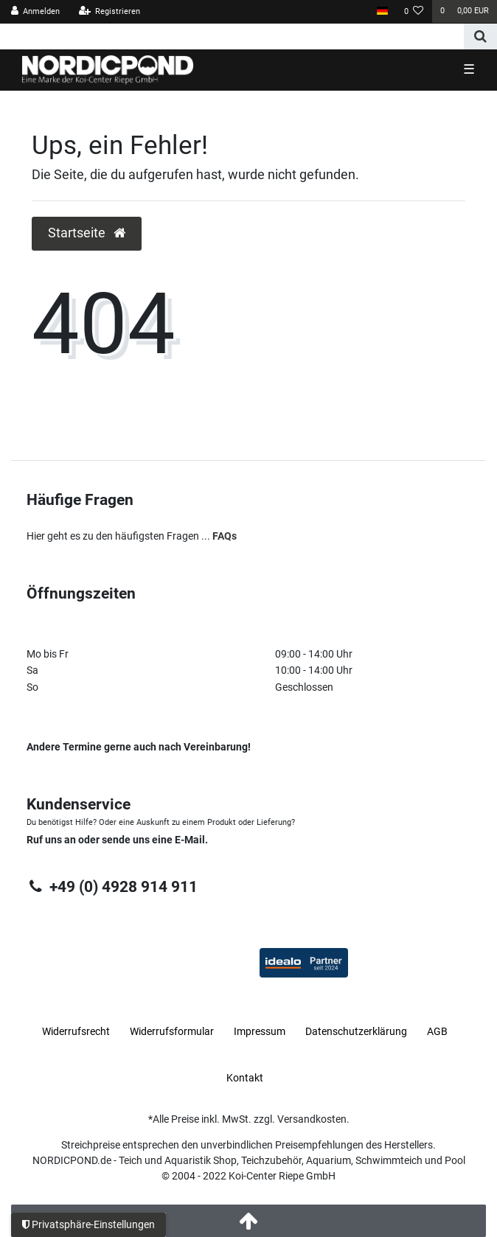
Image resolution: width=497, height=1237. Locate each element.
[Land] (381, 11)
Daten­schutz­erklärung (356, 1031)
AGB (437, 1031)
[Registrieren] (109, 12)
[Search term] (232, 36)
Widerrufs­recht (76, 1031)
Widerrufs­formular (172, 1031)
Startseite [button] (86, 233)
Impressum (259, 1031)
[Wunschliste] (414, 12)
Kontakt (244, 1078)
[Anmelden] (36, 12)
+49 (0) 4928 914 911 (112, 887)
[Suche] (480, 36)
